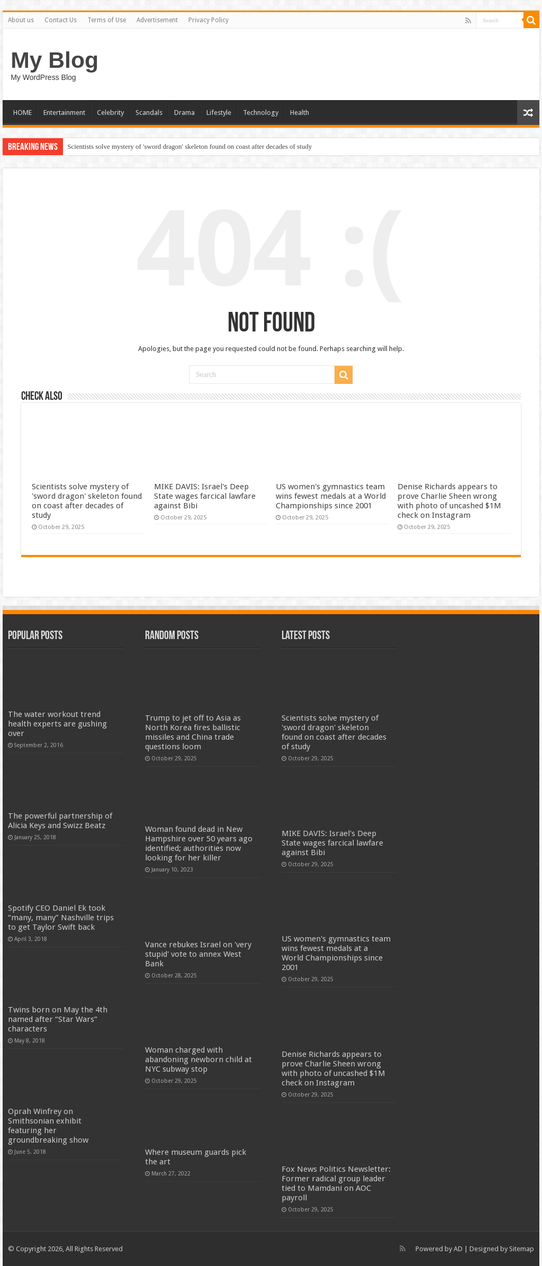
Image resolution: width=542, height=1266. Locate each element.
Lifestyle (218, 112)
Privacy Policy (208, 20)
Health (299, 112)
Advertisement (157, 20)
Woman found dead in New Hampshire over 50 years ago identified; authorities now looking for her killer (198, 843)
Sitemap (521, 1249)
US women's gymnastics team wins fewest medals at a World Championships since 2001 (331, 496)
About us (21, 20)
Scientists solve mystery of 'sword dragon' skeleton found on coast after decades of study (189, 146)
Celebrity (110, 112)
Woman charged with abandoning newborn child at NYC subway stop (198, 1059)
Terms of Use (106, 20)
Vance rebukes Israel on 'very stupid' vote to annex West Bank (198, 954)
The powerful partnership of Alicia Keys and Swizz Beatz (60, 820)
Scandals (149, 112)
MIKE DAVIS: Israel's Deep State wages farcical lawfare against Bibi (205, 496)
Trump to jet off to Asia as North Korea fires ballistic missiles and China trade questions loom (193, 732)
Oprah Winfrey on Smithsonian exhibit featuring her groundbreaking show (48, 1126)
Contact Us (60, 20)
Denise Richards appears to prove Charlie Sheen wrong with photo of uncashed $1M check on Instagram (449, 501)
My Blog (54, 60)
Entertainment (64, 112)
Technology (260, 112)
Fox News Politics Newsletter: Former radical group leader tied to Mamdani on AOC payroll (336, 1183)
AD (458, 1249)
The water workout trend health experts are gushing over (57, 724)
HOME (22, 112)
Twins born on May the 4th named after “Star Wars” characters (57, 1019)
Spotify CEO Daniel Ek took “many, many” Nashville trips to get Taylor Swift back (61, 917)
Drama (184, 112)
